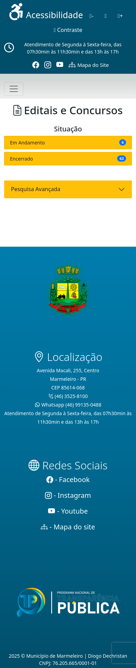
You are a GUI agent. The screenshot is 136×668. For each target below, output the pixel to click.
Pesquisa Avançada (35, 189)
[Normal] (105, 15)
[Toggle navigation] (13, 89)
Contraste (68, 30)
